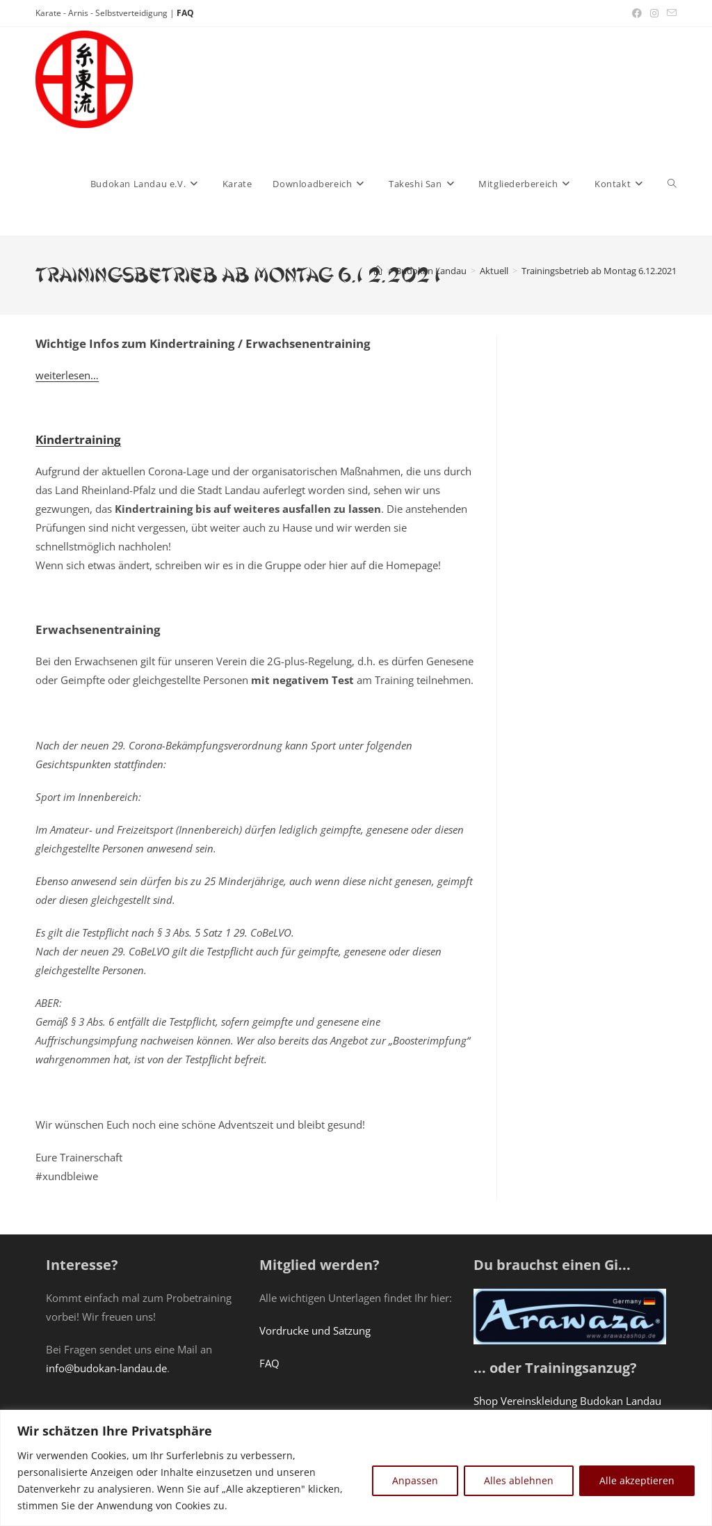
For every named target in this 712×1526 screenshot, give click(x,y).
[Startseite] (377, 270)
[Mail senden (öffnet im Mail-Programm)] (670, 13)
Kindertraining (78, 439)
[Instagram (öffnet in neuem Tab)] (654, 13)
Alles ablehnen (518, 1480)
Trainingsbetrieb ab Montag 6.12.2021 (599, 270)
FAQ (185, 13)
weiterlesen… (67, 375)
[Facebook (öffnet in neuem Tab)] (637, 13)
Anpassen (415, 1480)
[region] (356, 1468)
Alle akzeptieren (636, 1480)
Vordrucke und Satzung (315, 1330)
